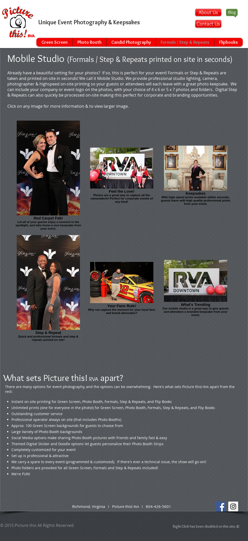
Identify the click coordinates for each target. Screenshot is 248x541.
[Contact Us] (208, 24)
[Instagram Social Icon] (233, 506)
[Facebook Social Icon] (221, 506)
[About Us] (208, 12)
